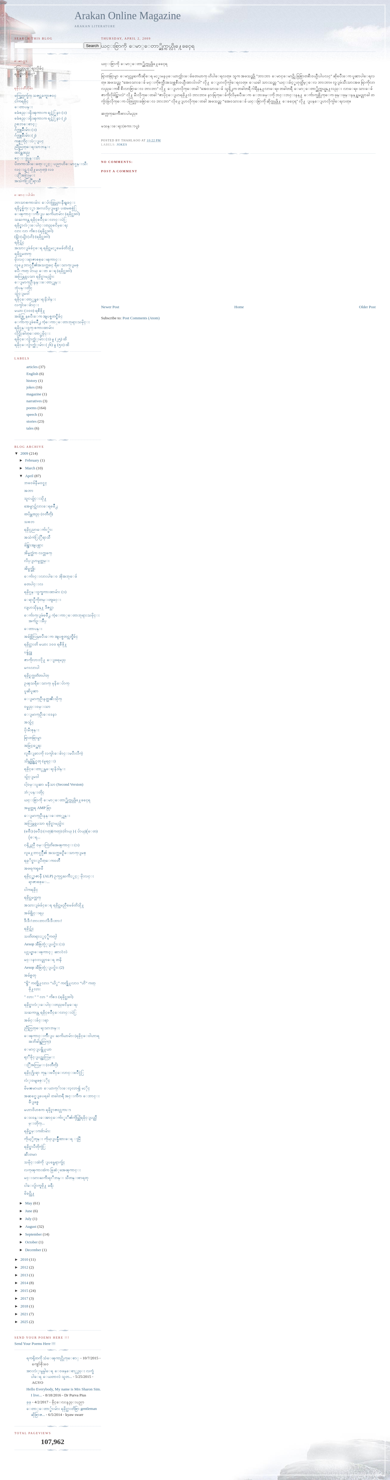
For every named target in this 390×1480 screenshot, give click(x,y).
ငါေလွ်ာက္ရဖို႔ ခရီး (38, 1185)
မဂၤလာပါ (31, 667)
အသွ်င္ (29, 722)
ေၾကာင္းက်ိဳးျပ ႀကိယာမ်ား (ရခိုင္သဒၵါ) (47, 213)
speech (31, 414)
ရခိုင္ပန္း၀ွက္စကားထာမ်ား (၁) (45, 591)
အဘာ (28, 490)
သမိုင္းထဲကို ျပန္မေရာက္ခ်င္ (44, 1162)
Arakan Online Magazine (127, 16)
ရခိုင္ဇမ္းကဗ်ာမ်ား (37, 1131)
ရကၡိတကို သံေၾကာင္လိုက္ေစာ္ (52, 1358)
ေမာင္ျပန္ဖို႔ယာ (38, 1049)
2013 (24, 1275)
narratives (34, 401)
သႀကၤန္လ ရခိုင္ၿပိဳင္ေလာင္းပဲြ (40, 219)
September (34, 1234)
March (30, 468)
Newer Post (110, 307)
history (31, 380)
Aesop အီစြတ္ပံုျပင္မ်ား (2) (44, 967)
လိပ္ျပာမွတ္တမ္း (37, 560)
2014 (24, 1283)
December (33, 1250)
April (29, 476)
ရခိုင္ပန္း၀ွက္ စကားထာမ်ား (34, 327)
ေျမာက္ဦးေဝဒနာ (40, 714)
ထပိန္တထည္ (22, 152)
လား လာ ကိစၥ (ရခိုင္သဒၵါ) (33, 231)
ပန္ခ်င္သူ (28, 652)
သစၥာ (29, 521)
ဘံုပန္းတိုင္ (34, 792)
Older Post (367, 307)
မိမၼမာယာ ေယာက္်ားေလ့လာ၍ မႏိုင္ (57, 1088)
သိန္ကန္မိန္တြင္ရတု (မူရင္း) (40, 761)
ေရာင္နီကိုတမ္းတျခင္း (42, 599)
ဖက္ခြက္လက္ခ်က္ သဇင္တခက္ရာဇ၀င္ (35, 95)
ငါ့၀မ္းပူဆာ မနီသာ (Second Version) (53, 784)
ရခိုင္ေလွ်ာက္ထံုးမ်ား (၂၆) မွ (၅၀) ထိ (41, 344)
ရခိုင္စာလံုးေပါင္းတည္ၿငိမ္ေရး (41, 225)
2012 (24, 1267)
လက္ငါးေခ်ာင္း (26, 305)
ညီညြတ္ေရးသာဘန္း (32, 146)
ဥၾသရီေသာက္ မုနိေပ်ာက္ (46, 683)
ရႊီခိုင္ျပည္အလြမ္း (39, 1057)
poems (31, 408)
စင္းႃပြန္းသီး (27, 158)
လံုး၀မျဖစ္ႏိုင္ (37, 1080)
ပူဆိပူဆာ (31, 691)
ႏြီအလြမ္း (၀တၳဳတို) (41, 1064)
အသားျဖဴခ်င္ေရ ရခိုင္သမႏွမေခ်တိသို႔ (44, 248)
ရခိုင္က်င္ (19, 242)
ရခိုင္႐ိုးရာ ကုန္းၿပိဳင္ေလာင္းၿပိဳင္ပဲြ (54, 1072)
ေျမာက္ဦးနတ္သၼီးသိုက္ (43, 698)
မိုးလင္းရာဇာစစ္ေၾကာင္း (37, 259)
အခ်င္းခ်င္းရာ (36, 1020)
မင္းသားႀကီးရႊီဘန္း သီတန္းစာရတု (56, 1177)
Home (239, 307)
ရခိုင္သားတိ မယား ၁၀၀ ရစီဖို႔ (45, 644)
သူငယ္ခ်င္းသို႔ (35, 498)
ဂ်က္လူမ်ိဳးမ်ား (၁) (25, 129)
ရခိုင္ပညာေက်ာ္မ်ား (38, 529)
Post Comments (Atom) (141, 318)
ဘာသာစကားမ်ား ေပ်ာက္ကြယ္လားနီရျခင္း (44, 202)
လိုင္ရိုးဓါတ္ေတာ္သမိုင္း (32, 333)
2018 (24, 1306)
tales (30, 428)
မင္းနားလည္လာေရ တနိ (43, 959)
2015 (24, 1290)
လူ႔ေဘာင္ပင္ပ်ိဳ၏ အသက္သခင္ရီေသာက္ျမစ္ (55, 852)
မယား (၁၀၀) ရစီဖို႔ (29, 310)
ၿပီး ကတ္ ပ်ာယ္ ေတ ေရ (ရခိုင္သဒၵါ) (43, 270)
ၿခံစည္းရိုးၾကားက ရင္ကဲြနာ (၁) (40, 112)
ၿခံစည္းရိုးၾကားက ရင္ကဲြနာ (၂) (40, 118)
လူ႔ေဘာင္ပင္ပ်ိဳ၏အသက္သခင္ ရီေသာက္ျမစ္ (46, 265)
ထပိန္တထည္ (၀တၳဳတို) (38, 514)
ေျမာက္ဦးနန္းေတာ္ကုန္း (37, 282)
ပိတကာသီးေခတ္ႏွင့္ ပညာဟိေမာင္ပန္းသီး (51, 163)
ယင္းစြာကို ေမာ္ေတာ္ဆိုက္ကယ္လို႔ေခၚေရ (57, 800)
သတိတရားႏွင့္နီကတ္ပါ (40, 936)
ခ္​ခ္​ (28, 1402)
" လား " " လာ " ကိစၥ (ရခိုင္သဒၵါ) (48, 996)
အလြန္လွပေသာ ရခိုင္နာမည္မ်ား (34, 276)
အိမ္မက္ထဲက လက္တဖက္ (38, 553)
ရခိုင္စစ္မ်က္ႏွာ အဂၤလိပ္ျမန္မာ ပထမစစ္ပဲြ (45, 208)
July (29, 1218)
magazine (33, 394)
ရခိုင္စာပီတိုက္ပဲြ (35, 1146)
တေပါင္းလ (33, 584)
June (29, 1211)
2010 (24, 1259)
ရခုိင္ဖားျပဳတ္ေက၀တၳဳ (42, 860)
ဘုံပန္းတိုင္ (23, 287)
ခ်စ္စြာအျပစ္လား (33, 545)
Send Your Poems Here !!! (35, 1343)
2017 (24, 1298)
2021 (24, 1314)
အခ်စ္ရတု (30, 975)
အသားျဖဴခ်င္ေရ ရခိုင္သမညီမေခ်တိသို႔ (54, 905)
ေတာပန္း (23, 107)
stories (31, 421)
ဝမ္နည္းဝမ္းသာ (37, 706)
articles (32, 367)
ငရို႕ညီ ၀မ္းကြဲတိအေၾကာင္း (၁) (51, 845)
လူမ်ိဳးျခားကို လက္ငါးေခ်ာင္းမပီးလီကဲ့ (53, 753)
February (32, 460)
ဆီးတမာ (30, 1154)
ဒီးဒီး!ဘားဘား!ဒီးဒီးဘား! (43, 920)
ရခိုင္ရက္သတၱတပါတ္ (36, 675)
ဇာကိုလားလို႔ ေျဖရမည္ (45, 659)
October (32, 1242)
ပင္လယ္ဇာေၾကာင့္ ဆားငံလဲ (45, 952)
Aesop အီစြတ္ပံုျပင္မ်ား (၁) (44, 944)
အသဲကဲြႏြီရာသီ (27, 181)
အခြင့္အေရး (32, 745)
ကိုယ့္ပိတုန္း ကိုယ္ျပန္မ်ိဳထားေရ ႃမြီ (52, 1138)
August (31, 1226)
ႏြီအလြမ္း (24, 175)
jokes (122, 144)
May (29, 1203)
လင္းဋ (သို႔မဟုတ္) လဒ (34, 169)
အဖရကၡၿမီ (33, 868)
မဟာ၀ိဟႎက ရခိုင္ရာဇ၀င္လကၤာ (47, 1109)
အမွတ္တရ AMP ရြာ (37, 807)
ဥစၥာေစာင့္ (25, 124)
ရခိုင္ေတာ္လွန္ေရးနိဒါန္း (35, 299)
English (32, 373)
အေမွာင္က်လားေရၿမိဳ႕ (41, 506)
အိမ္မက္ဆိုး (29, 568)
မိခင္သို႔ (29, 1193)
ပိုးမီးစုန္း (31, 730)
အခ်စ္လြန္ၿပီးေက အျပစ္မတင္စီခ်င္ (38, 316)
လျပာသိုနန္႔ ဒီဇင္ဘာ (38, 607)
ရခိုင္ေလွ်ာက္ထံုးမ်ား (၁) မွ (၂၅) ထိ (40, 339)
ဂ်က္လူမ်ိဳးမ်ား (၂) (25, 135)
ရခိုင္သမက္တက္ (32, 897)
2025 (24, 1321)
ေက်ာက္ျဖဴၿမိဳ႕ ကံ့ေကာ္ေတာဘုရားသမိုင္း (52, 322)
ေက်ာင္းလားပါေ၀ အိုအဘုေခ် (50, 576)
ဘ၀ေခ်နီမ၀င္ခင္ (35, 482)
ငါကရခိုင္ (21, 101)
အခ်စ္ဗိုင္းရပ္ (34, 913)
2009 (24, 453)
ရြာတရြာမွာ (32, 737)
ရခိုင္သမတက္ (22, 253)
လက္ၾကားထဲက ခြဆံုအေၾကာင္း (52, 1170)
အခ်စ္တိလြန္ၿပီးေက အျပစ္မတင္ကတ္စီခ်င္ (51, 636)
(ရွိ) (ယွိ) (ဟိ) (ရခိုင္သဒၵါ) (32, 236)
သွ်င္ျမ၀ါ (21, 293)
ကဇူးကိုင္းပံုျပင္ (29, 141)
